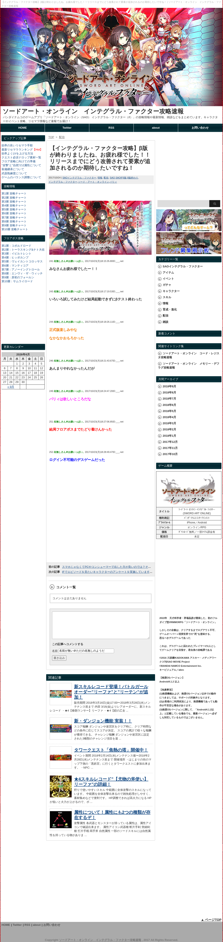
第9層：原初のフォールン (18, 277)
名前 (55, 656)
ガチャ (167, 284)
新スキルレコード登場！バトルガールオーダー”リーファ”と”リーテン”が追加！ (111, 697)
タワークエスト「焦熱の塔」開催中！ (111, 755)
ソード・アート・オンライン (93, 181)
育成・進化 (170, 309)
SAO (112, 177)
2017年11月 (170, 448)
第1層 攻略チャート (14, 193)
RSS (111, 127)
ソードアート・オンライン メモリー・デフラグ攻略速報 (188, 365)
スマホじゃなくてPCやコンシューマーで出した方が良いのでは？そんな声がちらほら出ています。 (125, 566)
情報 (100, 177)
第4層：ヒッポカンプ (15, 257)
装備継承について (13, 169)
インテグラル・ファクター (63, 181)
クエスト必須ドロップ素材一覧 (21, 157)
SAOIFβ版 (121, 177)
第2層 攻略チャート (14, 197)
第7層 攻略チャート (14, 217)
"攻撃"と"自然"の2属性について (21, 165)
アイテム (168, 272)
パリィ (113, 181)
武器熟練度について (14, 173)
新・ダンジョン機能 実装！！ (103, 726)
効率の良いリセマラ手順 (17, 145)
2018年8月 (169, 392)
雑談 (165, 322)
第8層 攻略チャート (14, 221)
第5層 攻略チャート (14, 209)
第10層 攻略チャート (15, 229)
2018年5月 (169, 411)
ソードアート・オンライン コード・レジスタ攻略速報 (188, 355)
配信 (106, 177)
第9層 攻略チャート (14, 225)
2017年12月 (170, 441)
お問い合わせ (200, 127)
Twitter (67, 127)
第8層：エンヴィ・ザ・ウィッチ (22, 273)
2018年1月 (169, 435)
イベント (168, 278)
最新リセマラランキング (17, 149)
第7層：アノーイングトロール (21, 269)
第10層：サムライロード (17, 281)
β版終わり (132, 177)
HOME (22, 127)
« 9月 (10, 386)
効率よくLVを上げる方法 (17, 153)
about (156, 127)
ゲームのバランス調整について (21, 177)
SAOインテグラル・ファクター (79, 177)
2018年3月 (169, 423)
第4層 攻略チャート (14, 205)
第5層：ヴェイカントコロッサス (22, 261)
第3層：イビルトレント (16, 253)
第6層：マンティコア (15, 265)
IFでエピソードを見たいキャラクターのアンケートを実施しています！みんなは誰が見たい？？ (123, 571)
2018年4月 (169, 417)
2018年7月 (169, 398)
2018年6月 (169, 405)
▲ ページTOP (211, 919)
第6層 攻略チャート (14, 213)
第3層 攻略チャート (14, 201)
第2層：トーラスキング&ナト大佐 (23, 249)
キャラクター (171, 291)
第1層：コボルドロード (16, 245)
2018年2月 (169, 429)
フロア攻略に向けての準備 (18, 161)
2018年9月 (169, 386)
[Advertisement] (23, 317)
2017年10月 (170, 454)
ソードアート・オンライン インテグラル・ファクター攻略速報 (93, 111)
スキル (167, 297)
